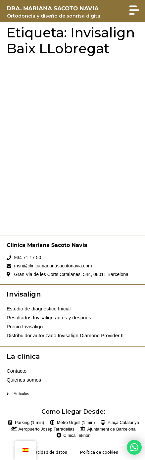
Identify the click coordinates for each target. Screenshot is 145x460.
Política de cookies (99, 452)
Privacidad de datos (47, 452)
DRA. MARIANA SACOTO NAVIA (53, 8)
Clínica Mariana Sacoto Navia (47, 245)
